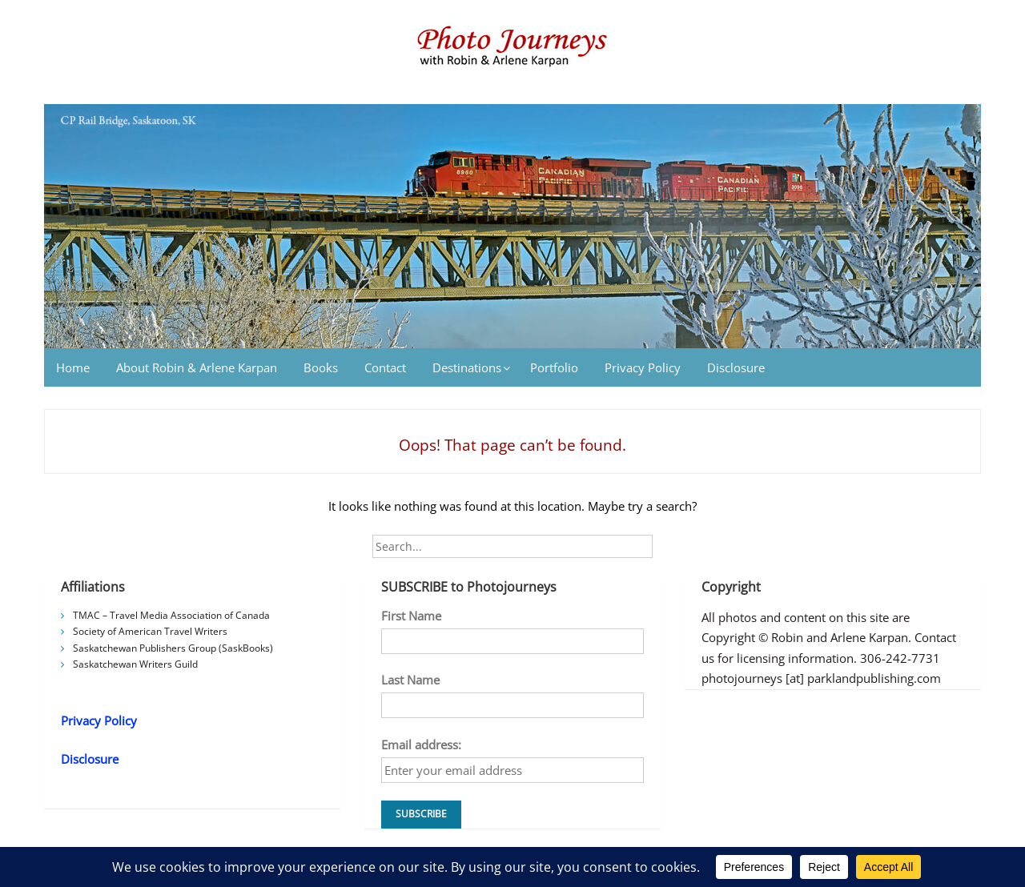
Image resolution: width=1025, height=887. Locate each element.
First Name (411, 616)
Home (73, 367)
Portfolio (554, 367)
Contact (385, 367)
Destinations (466, 367)
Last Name (410, 680)
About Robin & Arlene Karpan (196, 367)
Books (320, 367)
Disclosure (736, 367)
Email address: (421, 744)
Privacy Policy (643, 367)
